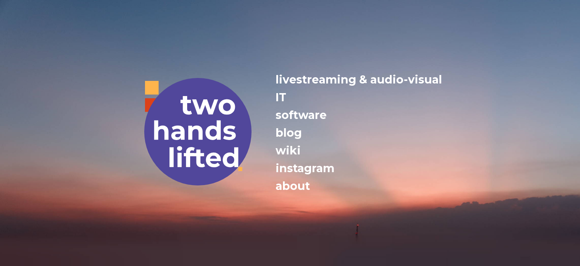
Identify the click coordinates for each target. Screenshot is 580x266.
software (301, 115)
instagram (305, 168)
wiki (288, 150)
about (293, 186)
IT (281, 97)
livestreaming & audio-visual (359, 79)
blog (289, 133)
